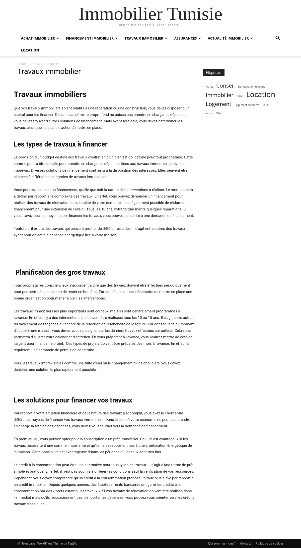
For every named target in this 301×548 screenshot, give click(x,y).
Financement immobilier (90, 38)
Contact (245, 543)
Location (30, 50)
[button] (278, 38)
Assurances (185, 38)
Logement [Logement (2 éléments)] (218, 103)
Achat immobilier (38, 38)
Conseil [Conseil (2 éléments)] (225, 85)
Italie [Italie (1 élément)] (240, 96)
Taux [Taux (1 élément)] (266, 105)
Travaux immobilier (144, 38)
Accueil (22, 64)
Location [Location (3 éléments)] (260, 94)
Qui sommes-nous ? (221, 543)
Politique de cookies (270, 543)
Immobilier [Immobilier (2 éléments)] (219, 95)
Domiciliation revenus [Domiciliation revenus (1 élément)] (251, 86)
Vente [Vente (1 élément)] (209, 113)
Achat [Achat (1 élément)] (209, 86)
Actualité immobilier (228, 38)
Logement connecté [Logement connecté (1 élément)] (247, 105)
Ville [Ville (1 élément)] (218, 113)
